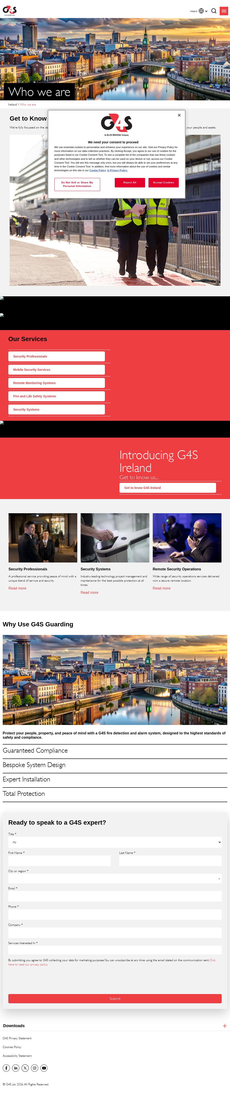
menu (224, 11)
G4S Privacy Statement (17, 1025)
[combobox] (115, 866)
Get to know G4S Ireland (142, 475)
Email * (13, 875)
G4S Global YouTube (44, 1055)
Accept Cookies (163, 182)
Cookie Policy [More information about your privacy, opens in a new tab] (97, 170)
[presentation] (42, 967)
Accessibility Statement (17, 1043)
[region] (117, 154)
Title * (12, 821)
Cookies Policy (12, 1034)
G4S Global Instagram (34, 1055)
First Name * (16, 840)
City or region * (18, 858)
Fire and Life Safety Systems (34, 387)
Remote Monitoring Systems (34, 374)
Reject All (130, 182)
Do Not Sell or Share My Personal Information (77, 184)
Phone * (13, 893)
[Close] (179, 115)
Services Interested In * (23, 930)
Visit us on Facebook (6, 1055)
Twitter (25, 1055)
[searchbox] (12, 937)
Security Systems (26, 401)
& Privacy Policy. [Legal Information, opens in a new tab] (117, 170)
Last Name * (127, 840)
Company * (15, 912)
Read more (17, 575)
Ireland (12, 104)
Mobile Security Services (31, 361)
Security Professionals (30, 348)
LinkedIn (15, 1055)
